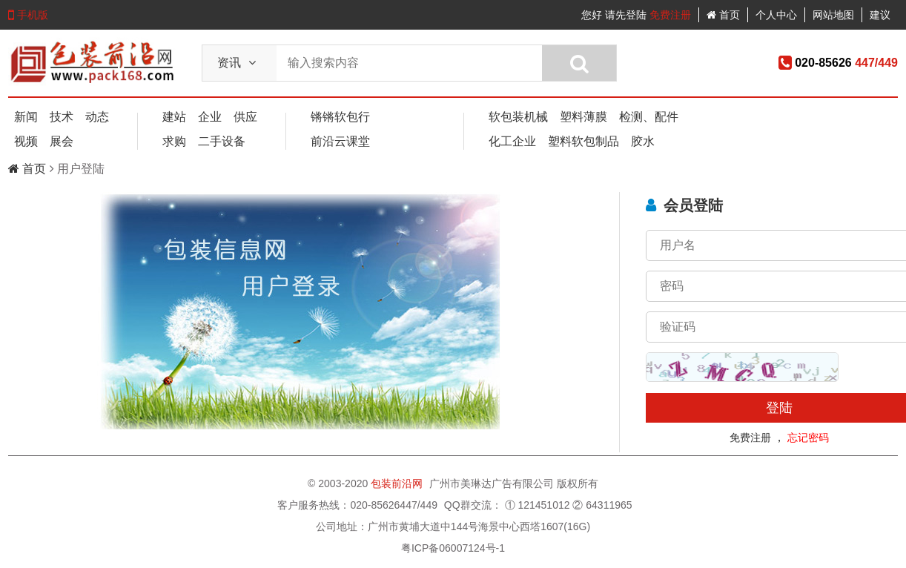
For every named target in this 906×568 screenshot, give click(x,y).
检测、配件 (648, 116)
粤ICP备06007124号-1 (453, 548)
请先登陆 (626, 15)
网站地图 (833, 15)
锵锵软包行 (340, 116)
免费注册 (670, 15)
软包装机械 (518, 116)
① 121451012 (537, 505)
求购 (174, 141)
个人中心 (776, 15)
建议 (880, 15)
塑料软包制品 (583, 141)
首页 (723, 15)
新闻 (26, 116)
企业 (210, 116)
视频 (26, 141)
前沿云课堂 (340, 141)
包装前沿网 (398, 483)
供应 (245, 116)
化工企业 (512, 141)
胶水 (643, 141)
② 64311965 (602, 505)
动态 (97, 116)
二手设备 (221, 141)
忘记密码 (808, 437)
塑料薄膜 (583, 116)
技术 (61, 116)
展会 (61, 141)
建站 (174, 116)
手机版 (28, 15)
